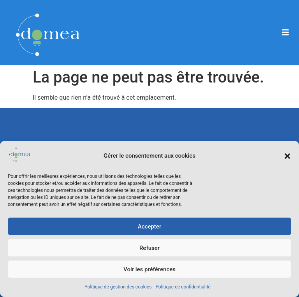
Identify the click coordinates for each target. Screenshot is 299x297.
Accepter (149, 226)
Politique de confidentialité (183, 287)
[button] (287, 156)
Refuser (149, 247)
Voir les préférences (149, 269)
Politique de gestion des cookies (117, 287)
